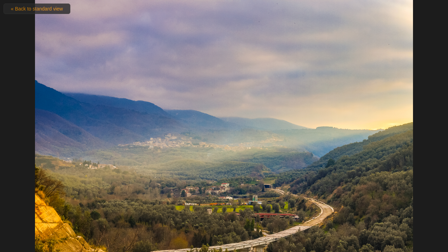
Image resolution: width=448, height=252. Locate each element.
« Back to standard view (37, 9)
